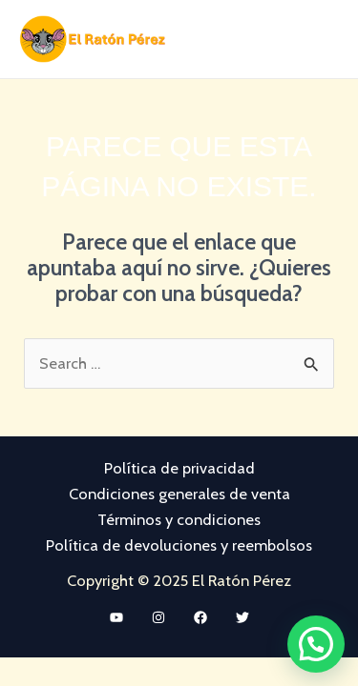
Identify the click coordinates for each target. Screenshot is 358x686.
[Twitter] (242, 617)
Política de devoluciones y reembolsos (179, 545)
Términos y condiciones (179, 519)
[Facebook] (200, 617)
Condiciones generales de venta (179, 493)
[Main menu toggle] (317, 39)
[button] (316, 644)
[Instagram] (158, 617)
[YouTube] (116, 617)
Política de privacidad (179, 467)
